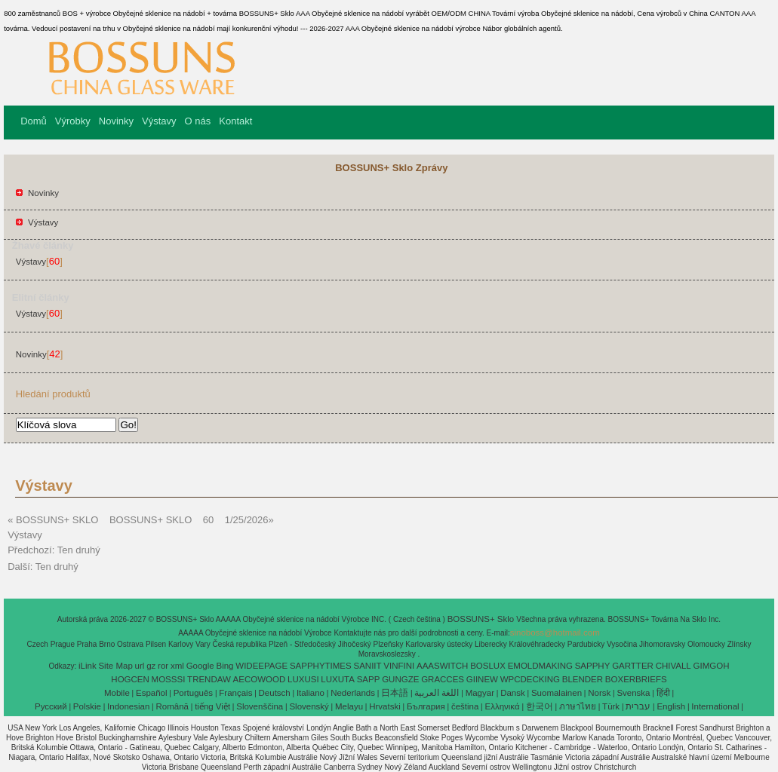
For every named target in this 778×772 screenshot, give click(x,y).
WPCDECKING (530, 679)
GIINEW (482, 679)
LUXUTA (338, 679)
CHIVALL (673, 665)
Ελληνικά (502, 706)
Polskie (87, 706)
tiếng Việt (212, 706)
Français (235, 692)
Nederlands (353, 692)
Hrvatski (385, 706)
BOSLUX (488, 665)
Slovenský (308, 706)
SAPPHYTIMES (321, 665)
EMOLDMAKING (540, 665)
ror (163, 665)
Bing (225, 665)
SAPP (368, 679)
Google (200, 665)
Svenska (633, 692)
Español (152, 692)
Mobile (117, 692)
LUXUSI (303, 679)
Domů (33, 121)
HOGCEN (130, 679)
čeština (464, 706)
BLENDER (582, 679)
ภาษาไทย (577, 706)
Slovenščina (259, 706)
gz (150, 665)
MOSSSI (169, 679)
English (671, 706)
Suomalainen (556, 692)
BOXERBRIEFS (636, 679)
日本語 (394, 692)
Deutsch (275, 692)
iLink (87, 665)
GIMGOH (711, 665)
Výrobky (73, 121)
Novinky (116, 121)
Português (193, 692)
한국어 (539, 706)
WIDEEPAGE (261, 665)
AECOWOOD (259, 679)
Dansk (512, 692)
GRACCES (442, 679)
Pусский (51, 706)
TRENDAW (209, 679)
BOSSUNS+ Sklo (482, 618)
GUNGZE (400, 679)
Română (172, 706)
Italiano (310, 692)
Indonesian (128, 706)
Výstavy (159, 121)
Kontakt (235, 121)
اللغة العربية (436, 692)
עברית (638, 706)
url (140, 665)
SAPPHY (592, 665)
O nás (198, 121)
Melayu (349, 706)
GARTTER (632, 665)
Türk (611, 706)
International (715, 706)
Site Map (115, 665)
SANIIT (368, 665)
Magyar (480, 692)
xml (177, 665)
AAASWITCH (442, 665)
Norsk (599, 692)
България (426, 706)
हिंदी (663, 692)
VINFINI (398, 665)
